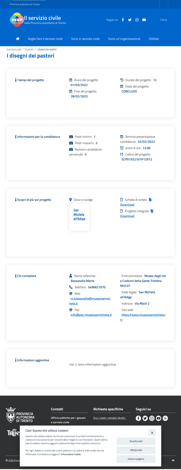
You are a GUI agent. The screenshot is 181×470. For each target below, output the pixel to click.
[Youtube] (135, 19)
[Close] (152, 432)
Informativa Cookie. (71, 454)
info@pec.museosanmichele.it (91, 315)
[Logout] (173, 461)
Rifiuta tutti (136, 450)
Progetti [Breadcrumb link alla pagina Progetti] (29, 49)
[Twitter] (121, 19)
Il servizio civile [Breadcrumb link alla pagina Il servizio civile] (14, 49)
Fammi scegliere (136, 459)
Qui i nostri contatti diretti (110, 418)
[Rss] (165, 419)
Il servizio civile (42, 18)
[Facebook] (114, 19)
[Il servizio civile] (17, 20)
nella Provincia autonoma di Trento (45, 23)
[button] (167, 19)
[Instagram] (128, 19)
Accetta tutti (136, 441)
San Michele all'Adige (79, 215)
